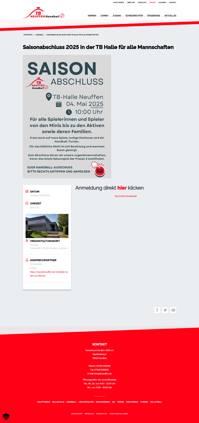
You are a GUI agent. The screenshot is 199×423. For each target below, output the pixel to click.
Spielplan (142, 2)
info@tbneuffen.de (103, 373)
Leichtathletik (86, 402)
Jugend (117, 15)
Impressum (89, 414)
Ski (113, 402)
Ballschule (58, 402)
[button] (6, 417)
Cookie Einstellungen (118, 414)
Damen (104, 15)
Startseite (27, 35)
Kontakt (172, 2)
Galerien (162, 2)
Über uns (131, 2)
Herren (92, 15)
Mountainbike (103, 402)
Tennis (120, 402)
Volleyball (156, 402)
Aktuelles (170, 15)
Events (152, 2)
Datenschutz (101, 414)
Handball (40, 35)
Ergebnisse (153, 15)
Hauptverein (118, 2)
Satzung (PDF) (76, 414)
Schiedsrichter (134, 15)
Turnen (144, 402)
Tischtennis (132, 402)
